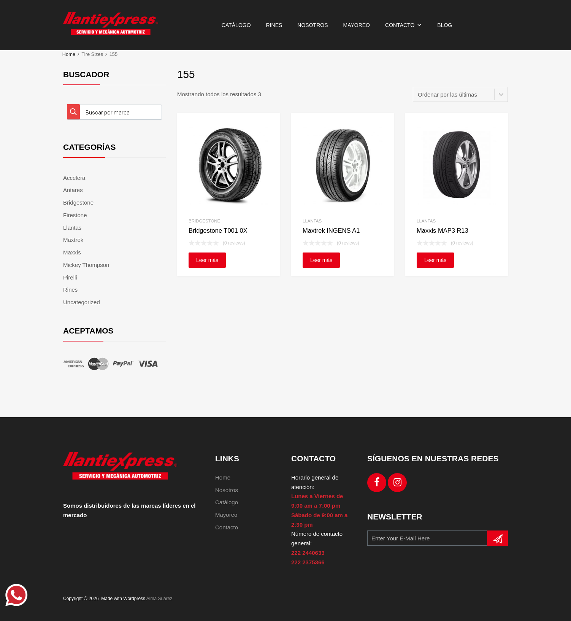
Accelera (74, 178)
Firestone (75, 215)
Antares (73, 190)
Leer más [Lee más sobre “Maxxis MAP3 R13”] (435, 260)
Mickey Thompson (86, 265)
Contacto (403, 25)
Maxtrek (73, 240)
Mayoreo (356, 25)
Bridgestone (204, 221)
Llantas (312, 221)
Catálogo (236, 25)
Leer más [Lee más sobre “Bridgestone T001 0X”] (207, 260)
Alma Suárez (159, 598)
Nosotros (312, 25)
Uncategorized (81, 302)
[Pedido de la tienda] (460, 94)
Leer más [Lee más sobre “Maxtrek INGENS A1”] (321, 260)
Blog (444, 25)
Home (68, 54)
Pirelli (70, 277)
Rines (274, 25)
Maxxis (72, 252)
